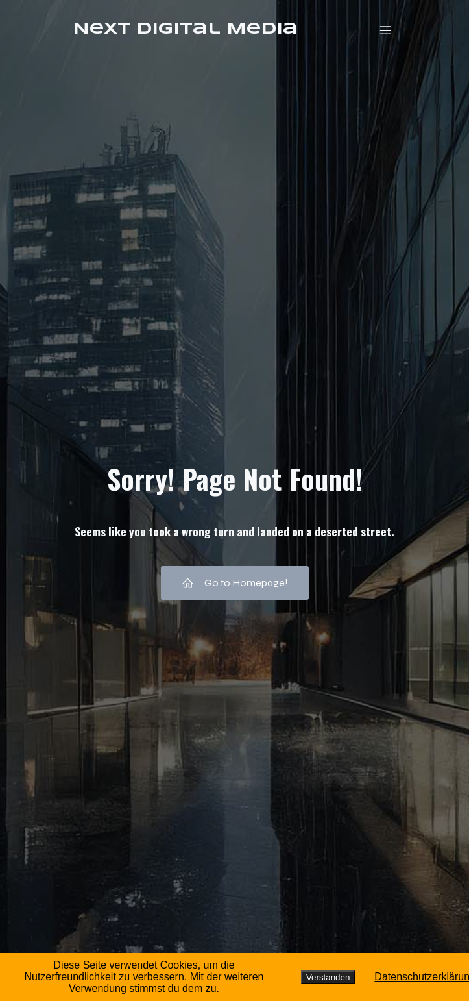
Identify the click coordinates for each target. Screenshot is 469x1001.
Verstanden (328, 977)
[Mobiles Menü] (386, 30)
